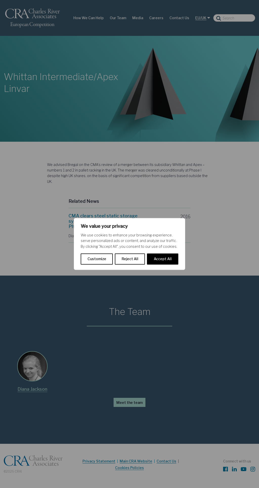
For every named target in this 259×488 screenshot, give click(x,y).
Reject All (130, 259)
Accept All (163, 259)
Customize (97, 259)
